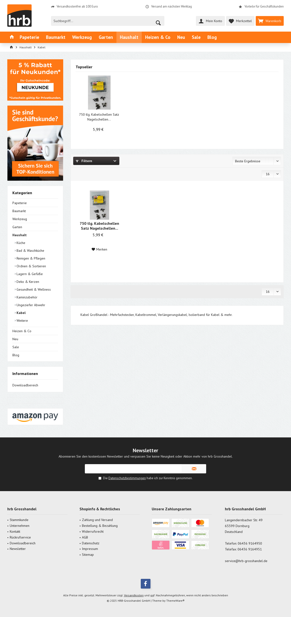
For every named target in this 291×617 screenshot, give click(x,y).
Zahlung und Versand (97, 520)
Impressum (90, 549)
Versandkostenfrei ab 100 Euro (77, 6)
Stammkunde (19, 520)
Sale (15, 347)
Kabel (21, 313)
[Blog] (212, 37)
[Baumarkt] (56, 37)
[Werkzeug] (82, 37)
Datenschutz (90, 543)
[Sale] (196, 37)
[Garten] (105, 37)
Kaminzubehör (26, 297)
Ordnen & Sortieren (31, 266)
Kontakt (15, 531)
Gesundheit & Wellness (33, 289)
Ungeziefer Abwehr (30, 305)
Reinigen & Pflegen (30, 258)
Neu (15, 339)
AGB (85, 537)
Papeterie (19, 203)
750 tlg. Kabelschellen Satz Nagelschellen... (99, 117)
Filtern (84, 161)
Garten (17, 227)
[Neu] (181, 37)
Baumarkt (19, 211)
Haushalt (19, 235)
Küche (20, 243)
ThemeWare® (175, 600)
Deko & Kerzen (27, 281)
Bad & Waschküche (30, 250)
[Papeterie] (29, 37)
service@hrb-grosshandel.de (246, 561)
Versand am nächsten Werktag (171, 6)
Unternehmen (19, 525)
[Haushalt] (129, 37)
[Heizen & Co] (158, 37)
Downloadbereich (25, 385)
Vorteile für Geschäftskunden (264, 6)
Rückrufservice (20, 537)
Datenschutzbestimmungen (127, 478)
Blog (15, 355)
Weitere (22, 320)
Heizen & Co (21, 331)
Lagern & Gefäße (29, 274)
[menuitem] (270, 21)
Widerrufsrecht (93, 531)
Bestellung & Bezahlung (100, 525)
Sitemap (88, 554)
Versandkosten (134, 595)
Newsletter (18, 549)
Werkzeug (19, 219)
